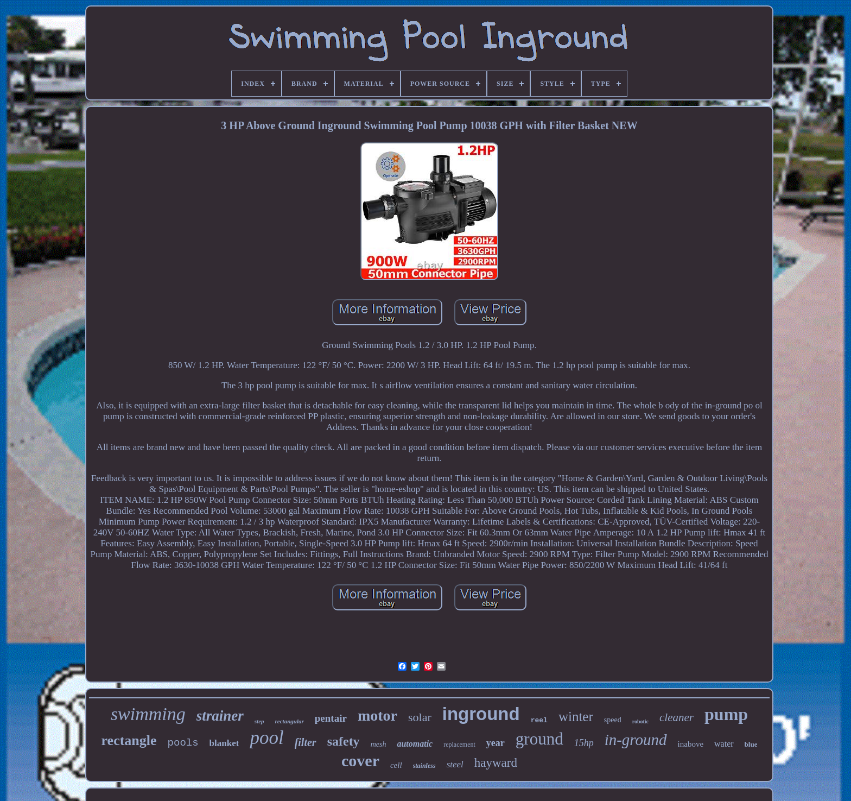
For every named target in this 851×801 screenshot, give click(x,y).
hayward (495, 763)
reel (539, 720)
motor (377, 715)
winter (575, 716)
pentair (331, 718)
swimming (148, 714)
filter (305, 742)
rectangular (289, 721)
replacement (459, 744)
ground (539, 738)
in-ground (636, 739)
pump (726, 714)
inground (481, 714)
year (495, 742)
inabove (690, 744)
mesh (378, 744)
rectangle (129, 740)
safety (343, 741)
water (724, 743)
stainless (424, 766)
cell (396, 765)
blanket (224, 743)
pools (183, 743)
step (259, 721)
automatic (415, 743)
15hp (584, 742)
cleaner (676, 717)
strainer (220, 716)
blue (751, 744)
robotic (640, 721)
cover (360, 761)
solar (419, 717)
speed (612, 720)
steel (455, 764)
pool (266, 737)
